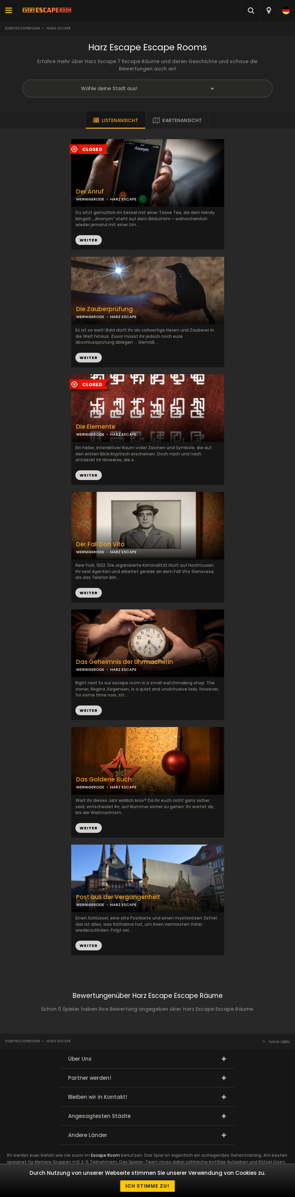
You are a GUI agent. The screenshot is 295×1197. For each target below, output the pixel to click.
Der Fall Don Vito (100, 544)
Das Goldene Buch (104, 779)
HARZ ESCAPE (123, 316)
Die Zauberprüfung (104, 309)
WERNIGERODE (90, 316)
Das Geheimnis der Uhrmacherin (124, 662)
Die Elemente (95, 426)
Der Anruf (90, 191)
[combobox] (268, 10)
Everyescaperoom (22, 28)
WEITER (89, 357)
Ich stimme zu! (147, 1185)
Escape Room (105, 1155)
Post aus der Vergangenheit (118, 897)
